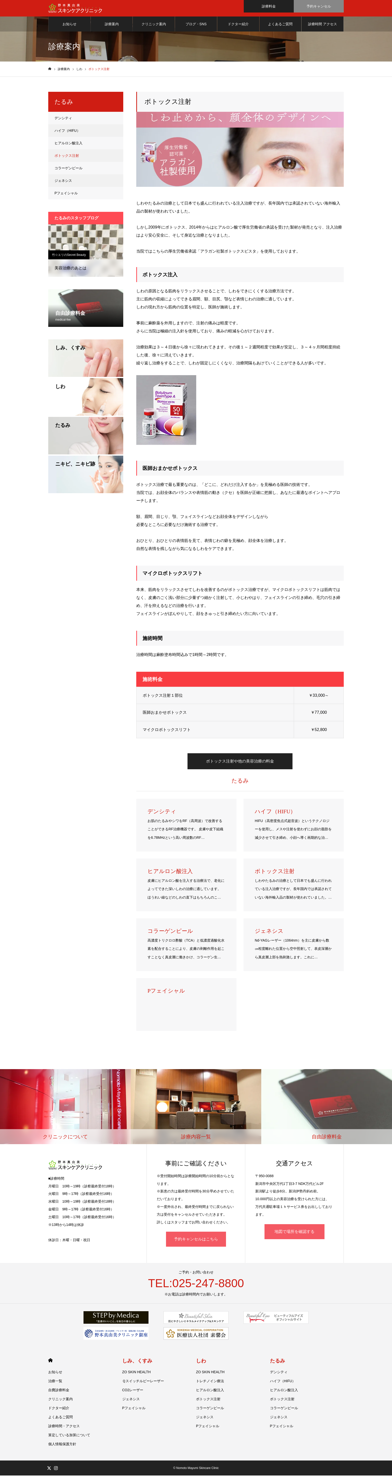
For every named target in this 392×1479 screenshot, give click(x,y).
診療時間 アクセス (322, 28)
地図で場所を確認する (294, 1235)
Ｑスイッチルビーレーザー (143, 1384)
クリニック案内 (154, 28)
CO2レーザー (133, 1393)
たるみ (277, 1364)
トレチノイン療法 (210, 1384)
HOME (50, 1364)
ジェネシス (63, 184)
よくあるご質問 (280, 28)
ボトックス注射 (66, 159)
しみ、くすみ (137, 1364)
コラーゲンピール (68, 172)
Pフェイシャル (66, 197)
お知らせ (69, 28)
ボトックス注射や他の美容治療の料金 (240, 765)
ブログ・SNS (196, 28)
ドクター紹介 (238, 28)
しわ (201, 1364)
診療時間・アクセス (64, 1429)
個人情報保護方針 (62, 1447)
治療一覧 (55, 1384)
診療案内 (112, 28)
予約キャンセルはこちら (196, 1242)
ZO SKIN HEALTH (136, 1375)
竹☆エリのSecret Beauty (69, 258)
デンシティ (63, 122)
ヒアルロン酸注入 (68, 147)
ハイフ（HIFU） (67, 134)
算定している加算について (69, 1438)
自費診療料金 (58, 1393)
